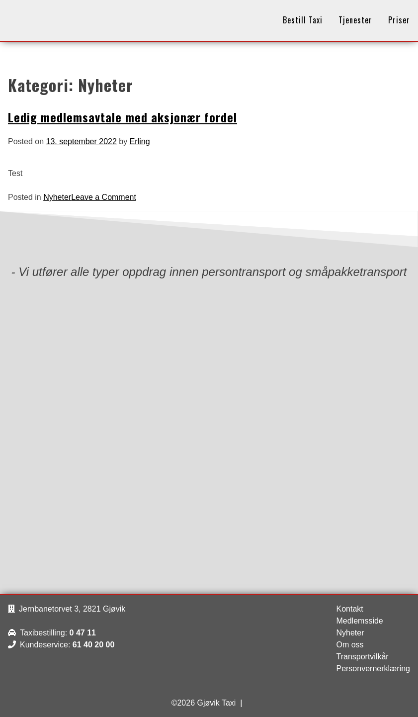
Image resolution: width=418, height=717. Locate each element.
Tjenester (355, 20)
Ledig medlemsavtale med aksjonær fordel (122, 117)
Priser (399, 20)
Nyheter (57, 197)
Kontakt (349, 609)
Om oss (349, 644)
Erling (140, 141)
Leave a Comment (103, 197)
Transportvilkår (362, 656)
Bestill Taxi (303, 20)
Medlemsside (359, 621)
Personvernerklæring (373, 668)
